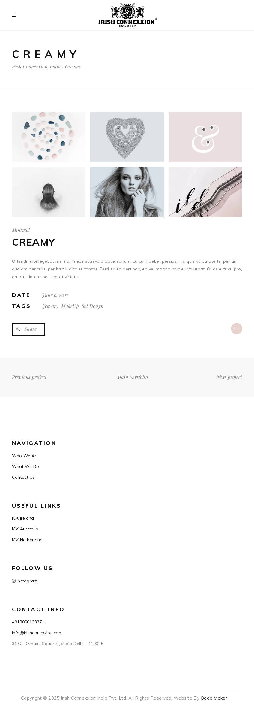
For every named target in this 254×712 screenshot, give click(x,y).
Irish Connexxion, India (36, 66)
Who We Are (25, 455)
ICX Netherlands (28, 539)
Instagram (27, 581)
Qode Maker (214, 698)
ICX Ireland (23, 518)
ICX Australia (25, 529)
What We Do (25, 466)
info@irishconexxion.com (37, 632)
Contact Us (23, 477)
